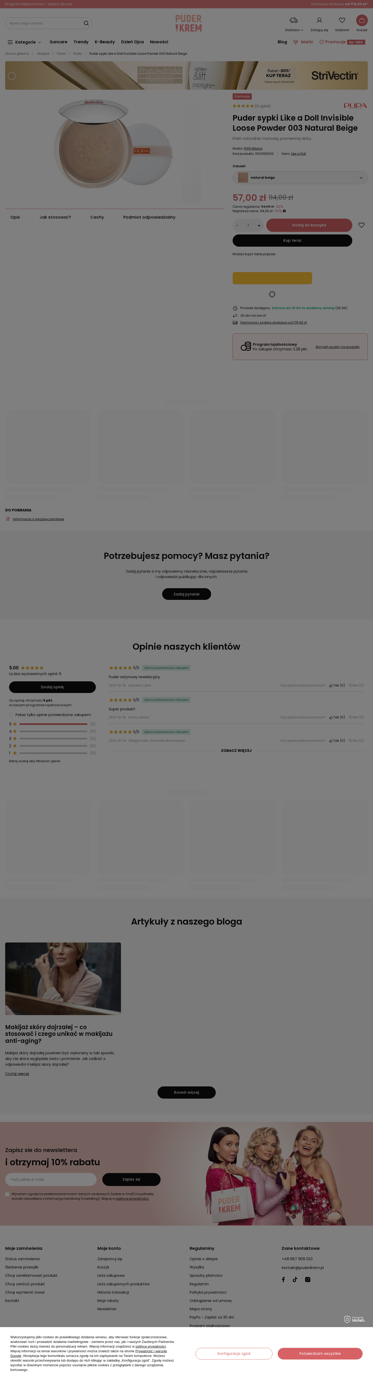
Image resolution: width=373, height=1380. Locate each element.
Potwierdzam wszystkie (320, 1353)
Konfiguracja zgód (234, 1353)
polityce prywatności (150, 1346)
